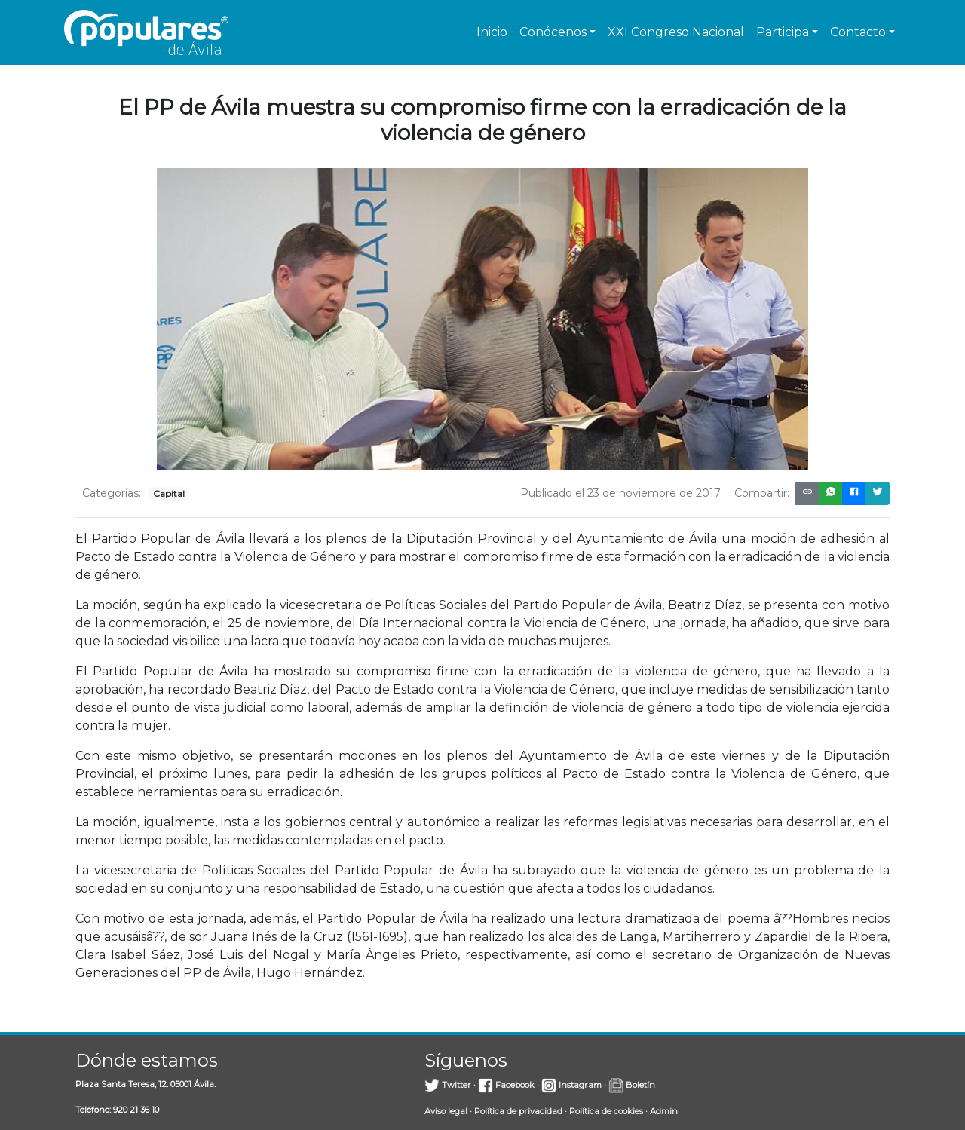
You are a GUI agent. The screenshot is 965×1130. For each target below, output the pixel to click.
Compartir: (761, 493)
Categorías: (111, 493)
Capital (169, 493)
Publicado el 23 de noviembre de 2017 (620, 493)
